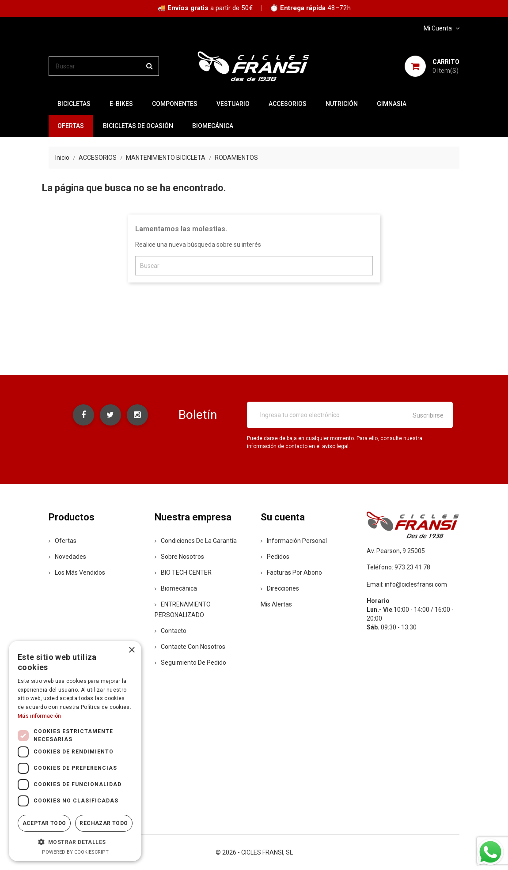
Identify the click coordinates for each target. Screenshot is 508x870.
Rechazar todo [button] (104, 823)
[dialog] (75, 751)
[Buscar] (104, 66)
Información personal (294, 540)
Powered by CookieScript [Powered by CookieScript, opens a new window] (75, 852)
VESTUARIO (233, 103)
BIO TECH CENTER (183, 572)
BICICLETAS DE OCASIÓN (138, 125)
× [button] (131, 650)
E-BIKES (121, 103)
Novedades (67, 556)
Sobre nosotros (179, 556)
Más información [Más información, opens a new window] (39, 716)
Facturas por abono (291, 572)
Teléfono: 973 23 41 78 (398, 567)
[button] (75, 841)
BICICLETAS (74, 103)
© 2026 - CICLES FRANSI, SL (254, 852)
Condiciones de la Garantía (196, 540)
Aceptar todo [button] (44, 823)
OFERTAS (70, 125)
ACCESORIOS (288, 103)
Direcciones (280, 588)
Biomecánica (212, 125)
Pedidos (275, 556)
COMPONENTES (174, 103)
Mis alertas (276, 604)
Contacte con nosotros (190, 646)
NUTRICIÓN (342, 103)
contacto (170, 630)
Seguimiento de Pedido (190, 662)
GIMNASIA (391, 103)
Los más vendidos (77, 572)
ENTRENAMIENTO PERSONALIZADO (183, 609)
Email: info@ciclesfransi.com (407, 584)
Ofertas (62, 540)
